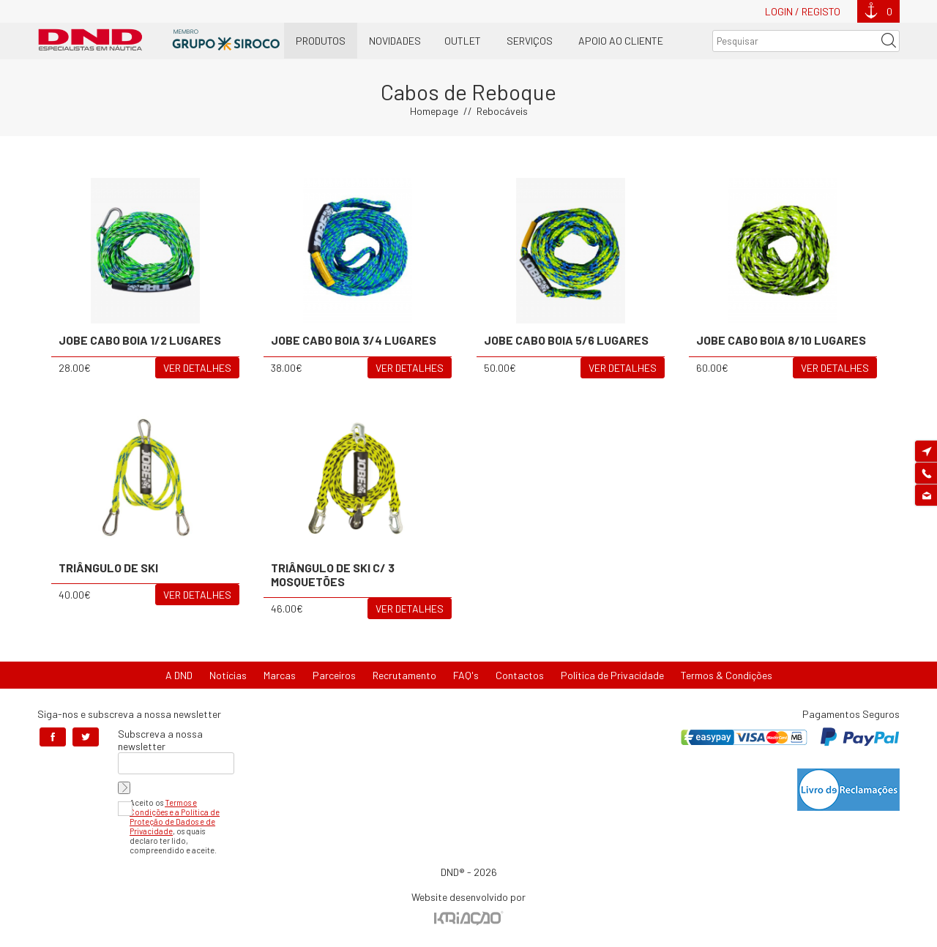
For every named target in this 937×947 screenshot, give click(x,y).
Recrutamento (404, 675)
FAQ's (466, 675)
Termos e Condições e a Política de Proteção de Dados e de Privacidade (175, 817)
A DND (179, 675)
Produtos (321, 40)
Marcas (280, 675)
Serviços (530, 40)
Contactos (520, 675)
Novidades (395, 40)
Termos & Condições (726, 675)
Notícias (228, 675)
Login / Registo (802, 11)
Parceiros (334, 675)
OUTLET (462, 40)
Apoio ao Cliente (620, 40)
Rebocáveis (502, 111)
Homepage (434, 111)
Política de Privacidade (612, 675)
